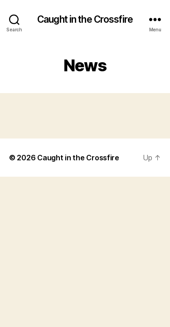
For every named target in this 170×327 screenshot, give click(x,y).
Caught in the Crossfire (85, 19)
